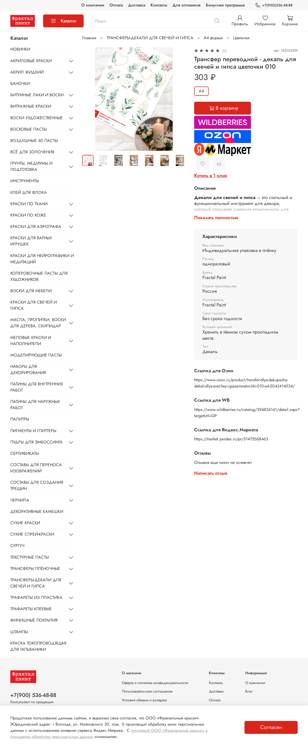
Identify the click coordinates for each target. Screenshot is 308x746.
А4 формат (213, 38)
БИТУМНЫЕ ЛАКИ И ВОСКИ (37, 95)
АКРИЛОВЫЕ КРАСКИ (31, 61)
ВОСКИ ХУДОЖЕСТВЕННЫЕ (36, 118)
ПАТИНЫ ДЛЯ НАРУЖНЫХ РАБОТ (35, 405)
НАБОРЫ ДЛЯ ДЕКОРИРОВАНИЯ (28, 369)
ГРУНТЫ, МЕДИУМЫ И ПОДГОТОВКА (31, 166)
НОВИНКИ (20, 49)
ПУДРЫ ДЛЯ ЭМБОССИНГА (36, 442)
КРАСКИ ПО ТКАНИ (29, 204)
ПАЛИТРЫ (19, 419)
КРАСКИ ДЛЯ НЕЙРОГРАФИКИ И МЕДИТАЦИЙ (42, 259)
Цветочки (241, 38)
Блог (249, 691)
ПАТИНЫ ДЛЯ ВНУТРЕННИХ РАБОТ (36, 387)
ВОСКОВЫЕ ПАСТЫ (28, 129)
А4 (201, 91)
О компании (92, 5)
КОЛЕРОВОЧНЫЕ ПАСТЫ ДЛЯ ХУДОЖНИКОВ (39, 276)
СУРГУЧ (17, 546)
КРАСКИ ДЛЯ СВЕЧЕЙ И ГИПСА (33, 305)
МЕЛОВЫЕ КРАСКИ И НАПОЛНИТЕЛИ (30, 341)
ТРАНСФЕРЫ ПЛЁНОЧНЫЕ (35, 569)
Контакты (159, 5)
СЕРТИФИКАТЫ (24, 453)
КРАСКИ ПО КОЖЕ (28, 215)
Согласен (271, 727)
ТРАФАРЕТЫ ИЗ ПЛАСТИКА (36, 597)
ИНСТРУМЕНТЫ (24, 181)
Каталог (63, 21)
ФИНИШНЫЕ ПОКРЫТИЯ (34, 620)
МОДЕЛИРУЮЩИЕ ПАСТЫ (36, 355)
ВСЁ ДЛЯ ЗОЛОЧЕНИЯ (32, 152)
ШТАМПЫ (19, 632)
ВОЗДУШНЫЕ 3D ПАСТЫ (34, 141)
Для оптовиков (186, 5)
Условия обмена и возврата (144, 700)
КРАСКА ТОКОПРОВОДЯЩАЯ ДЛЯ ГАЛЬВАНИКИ (38, 646)
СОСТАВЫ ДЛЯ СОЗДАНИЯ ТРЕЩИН (36, 485)
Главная (89, 38)
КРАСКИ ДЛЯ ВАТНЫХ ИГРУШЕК (31, 241)
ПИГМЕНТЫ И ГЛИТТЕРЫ (33, 431)
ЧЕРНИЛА (19, 500)
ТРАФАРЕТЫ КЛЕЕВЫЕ (31, 609)
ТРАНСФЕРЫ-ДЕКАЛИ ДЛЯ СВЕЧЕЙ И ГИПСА (150, 38)
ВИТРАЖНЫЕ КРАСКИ (30, 106)
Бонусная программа (225, 5)
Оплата (116, 5)
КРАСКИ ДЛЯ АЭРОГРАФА (35, 226)
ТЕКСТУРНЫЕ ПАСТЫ (29, 557)
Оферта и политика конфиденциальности (155, 682)
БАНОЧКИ (20, 83)
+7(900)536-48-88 (274, 5)
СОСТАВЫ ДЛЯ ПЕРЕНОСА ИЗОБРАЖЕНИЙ (36, 468)
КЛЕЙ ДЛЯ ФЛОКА (28, 192)
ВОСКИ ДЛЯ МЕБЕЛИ (31, 291)
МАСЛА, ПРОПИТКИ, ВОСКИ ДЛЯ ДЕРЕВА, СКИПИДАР (38, 323)
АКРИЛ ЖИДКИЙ (27, 72)
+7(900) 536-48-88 (33, 695)
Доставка (136, 5)
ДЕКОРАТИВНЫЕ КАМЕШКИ (36, 511)
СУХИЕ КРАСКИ (25, 523)
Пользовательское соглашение (147, 691)
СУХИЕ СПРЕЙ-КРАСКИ (32, 534)
